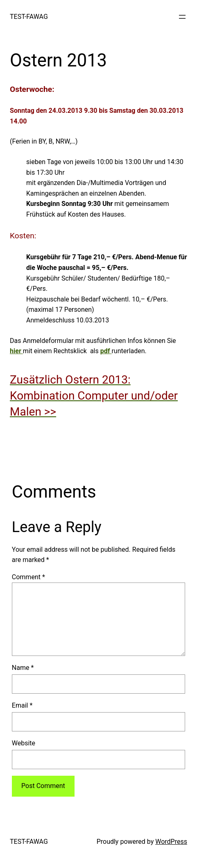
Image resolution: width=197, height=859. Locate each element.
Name (23, 668)
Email (22, 705)
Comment (28, 577)
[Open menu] (182, 17)
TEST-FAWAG (29, 17)
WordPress (171, 841)
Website (23, 743)
